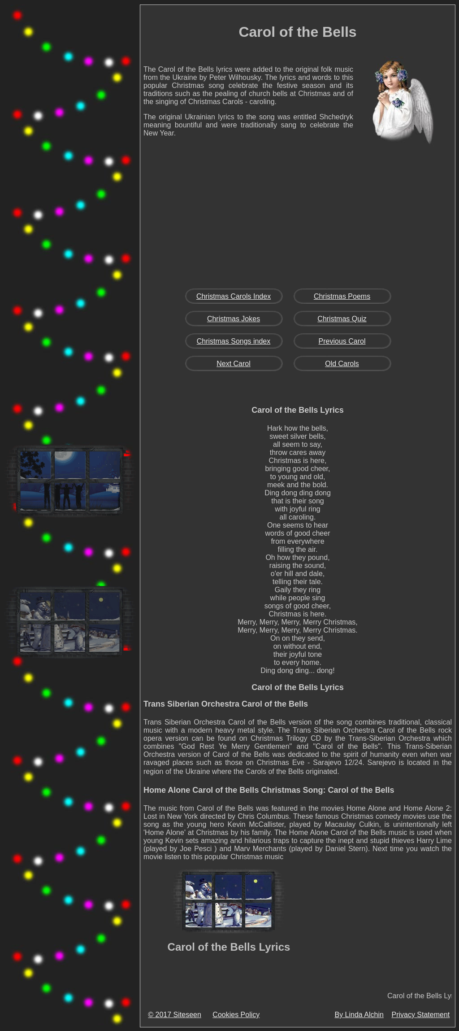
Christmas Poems (342, 296)
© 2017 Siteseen (174, 1014)
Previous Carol (342, 341)
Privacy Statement (420, 1014)
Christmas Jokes (233, 319)
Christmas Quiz (341, 319)
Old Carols (342, 363)
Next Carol (234, 363)
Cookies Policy (236, 1014)
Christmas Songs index (234, 341)
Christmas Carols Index (233, 296)
